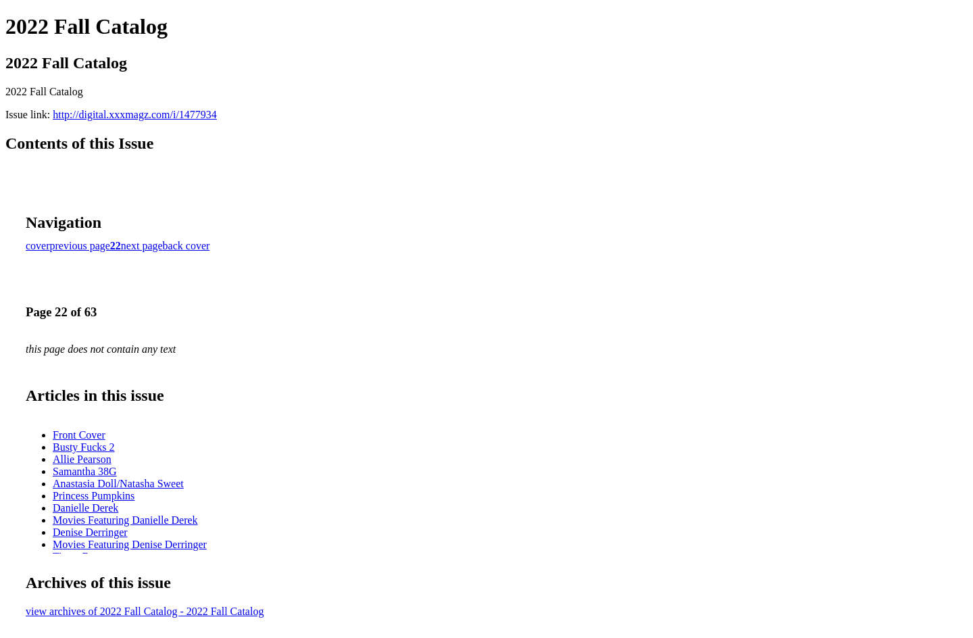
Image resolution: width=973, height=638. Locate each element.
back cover (186, 245)
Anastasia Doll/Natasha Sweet (118, 483)
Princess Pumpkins (93, 495)
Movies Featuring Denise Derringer (130, 544)
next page (142, 245)
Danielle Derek (85, 508)
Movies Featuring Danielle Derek (125, 520)
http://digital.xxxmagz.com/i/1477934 (135, 114)
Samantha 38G (85, 471)
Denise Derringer (90, 532)
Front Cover (79, 435)
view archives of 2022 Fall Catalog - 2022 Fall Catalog (145, 611)
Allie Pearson (82, 459)
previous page (80, 245)
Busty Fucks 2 (84, 447)
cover (38, 245)
